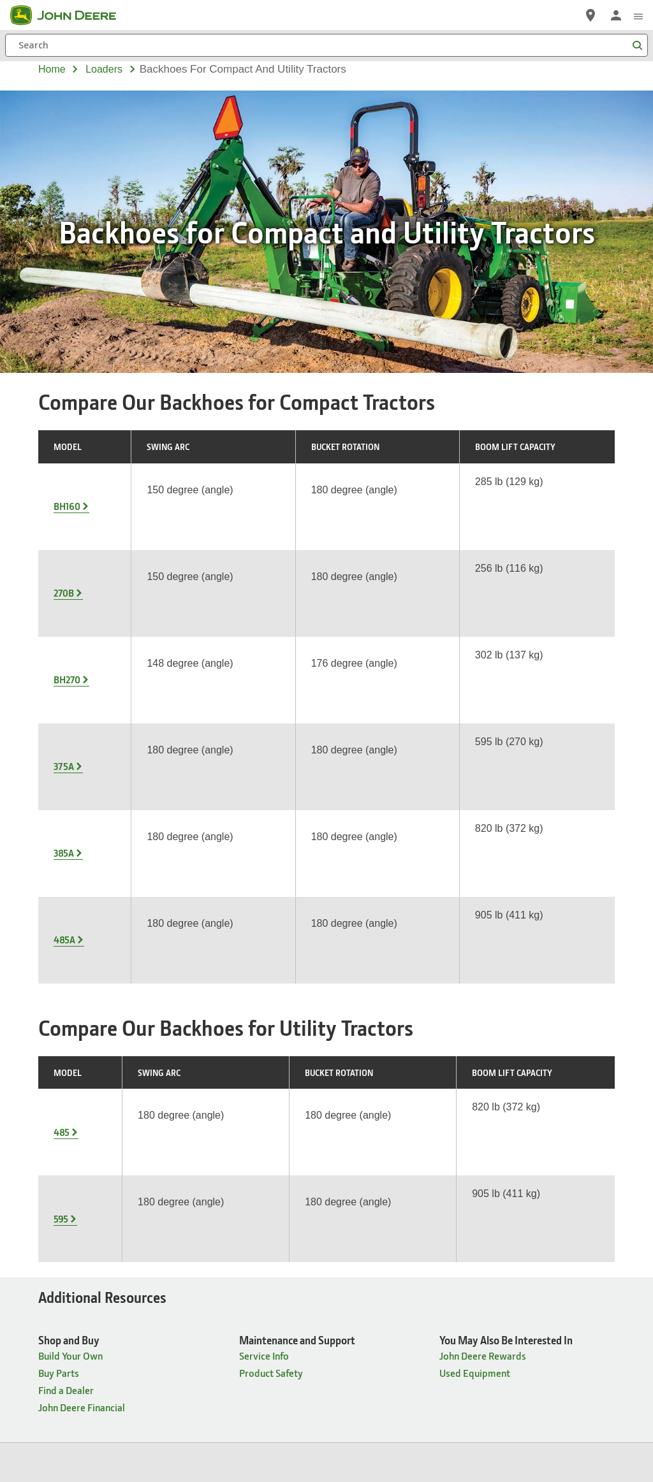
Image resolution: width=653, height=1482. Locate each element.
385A (64, 632)
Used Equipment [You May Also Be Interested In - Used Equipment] (474, 980)
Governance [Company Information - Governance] (214, 1150)
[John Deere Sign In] (616, 15)
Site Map (180, 1345)
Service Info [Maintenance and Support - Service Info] (264, 963)
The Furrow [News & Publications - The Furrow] (363, 1133)
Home (52, 69)
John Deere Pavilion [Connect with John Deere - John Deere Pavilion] (531, 1133)
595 (61, 850)
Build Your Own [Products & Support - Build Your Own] (70, 1167)
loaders (103, 69)
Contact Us (469, 1345)
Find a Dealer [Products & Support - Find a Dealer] (66, 1150)
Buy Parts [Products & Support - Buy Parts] (58, 1133)
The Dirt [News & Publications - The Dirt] (356, 1150)
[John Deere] (70, 15)
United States (326, 1318)
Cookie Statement (303, 1345)
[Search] (326, 45)
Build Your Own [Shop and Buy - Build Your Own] (70, 963)
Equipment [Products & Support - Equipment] (61, 1115)
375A (64, 594)
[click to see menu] (638, 15)
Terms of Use (366, 1345)
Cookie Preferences (326, 1366)
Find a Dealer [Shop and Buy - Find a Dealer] (66, 997)
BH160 (67, 482)
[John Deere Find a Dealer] (590, 15)
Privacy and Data (234, 1345)
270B (64, 519)
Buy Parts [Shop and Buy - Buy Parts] (58, 980)
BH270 (67, 557)
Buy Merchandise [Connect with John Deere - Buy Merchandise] (526, 1219)
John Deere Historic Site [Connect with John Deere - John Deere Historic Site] (541, 1115)
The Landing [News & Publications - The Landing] (365, 1167)
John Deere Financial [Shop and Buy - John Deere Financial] (81, 1014)
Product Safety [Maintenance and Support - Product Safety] (271, 980)
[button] (233, 1438)
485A (64, 670)
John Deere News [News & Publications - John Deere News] (376, 1115)
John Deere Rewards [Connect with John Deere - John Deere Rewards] (533, 1202)
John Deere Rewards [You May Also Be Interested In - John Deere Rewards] (482, 963)
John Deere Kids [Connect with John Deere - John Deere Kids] (523, 1184)
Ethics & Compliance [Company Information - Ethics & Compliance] (232, 1133)
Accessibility (419, 1345)
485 (62, 812)
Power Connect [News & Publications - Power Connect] (371, 1184)
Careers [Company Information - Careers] (205, 1115)
